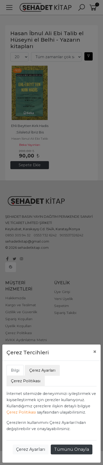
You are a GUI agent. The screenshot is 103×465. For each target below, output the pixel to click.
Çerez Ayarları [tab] (42, 370)
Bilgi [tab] (15, 370)
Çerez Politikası (21, 412)
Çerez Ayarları (30, 449)
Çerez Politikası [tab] (25, 381)
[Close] (95, 351)
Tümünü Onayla (71, 449)
